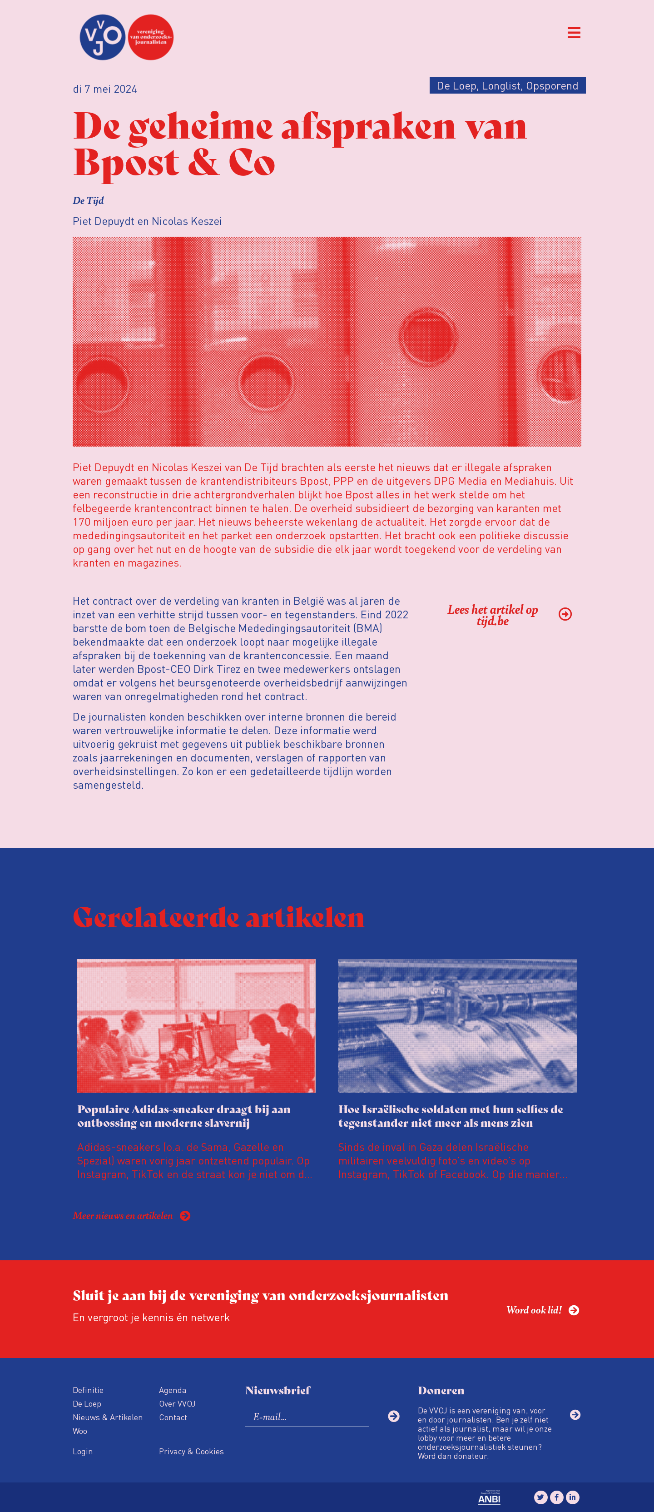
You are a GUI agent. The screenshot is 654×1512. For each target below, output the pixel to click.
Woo (80, 1430)
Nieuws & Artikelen (108, 1417)
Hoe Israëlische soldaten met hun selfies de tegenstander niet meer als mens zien (450, 1115)
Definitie (88, 1389)
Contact (173, 1417)
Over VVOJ (177, 1403)
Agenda (173, 1389)
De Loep (87, 1403)
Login (83, 1451)
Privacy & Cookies (191, 1451)
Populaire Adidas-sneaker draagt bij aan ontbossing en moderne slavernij (184, 1115)
